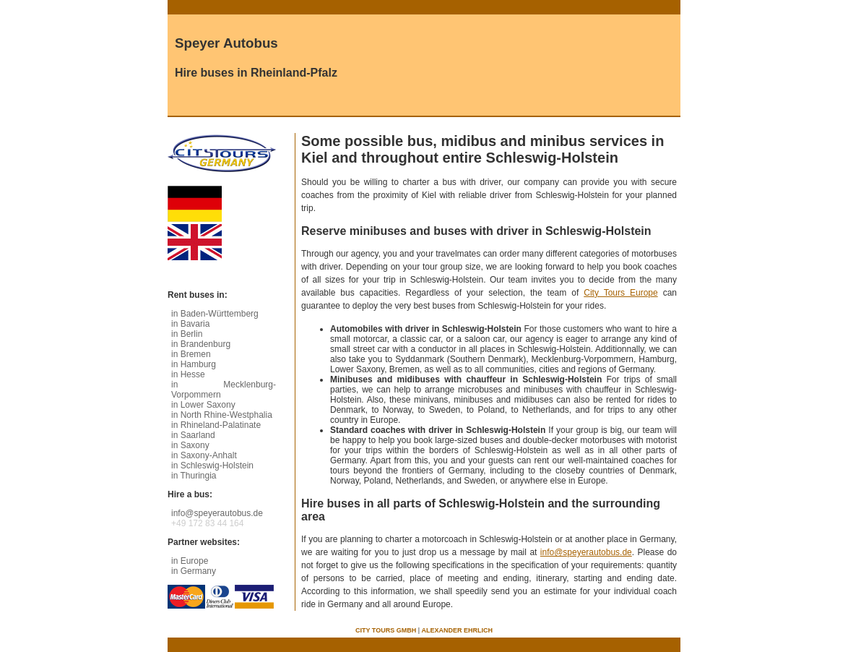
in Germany (193, 571)
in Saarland (193, 435)
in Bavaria (190, 324)
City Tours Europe (620, 293)
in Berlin (186, 334)
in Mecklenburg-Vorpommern (223, 389)
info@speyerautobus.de (586, 552)
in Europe (189, 561)
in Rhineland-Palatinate (216, 425)
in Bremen (191, 354)
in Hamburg (193, 364)
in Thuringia (193, 476)
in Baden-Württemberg (215, 314)
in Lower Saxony (203, 405)
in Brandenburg (200, 344)
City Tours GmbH (385, 630)
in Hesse (188, 374)
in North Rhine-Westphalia (221, 415)
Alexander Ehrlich (457, 630)
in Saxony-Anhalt (204, 455)
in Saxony (190, 445)
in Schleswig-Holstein (212, 465)
